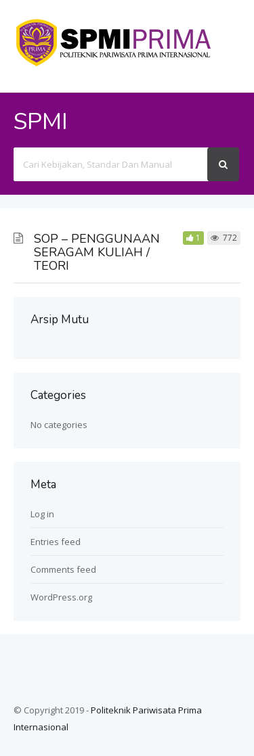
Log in (42, 514)
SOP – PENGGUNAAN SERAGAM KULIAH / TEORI (97, 252)
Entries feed (55, 542)
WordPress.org (61, 597)
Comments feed (63, 569)
